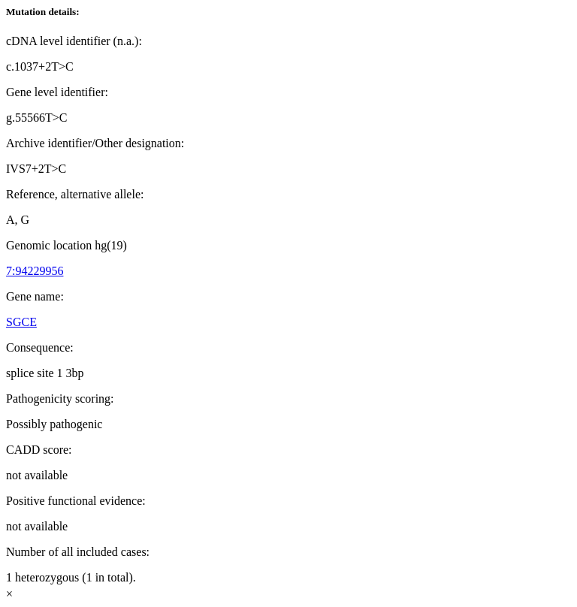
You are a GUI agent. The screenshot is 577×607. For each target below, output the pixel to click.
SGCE (21, 322)
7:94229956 (34, 270)
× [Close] (9, 593)
